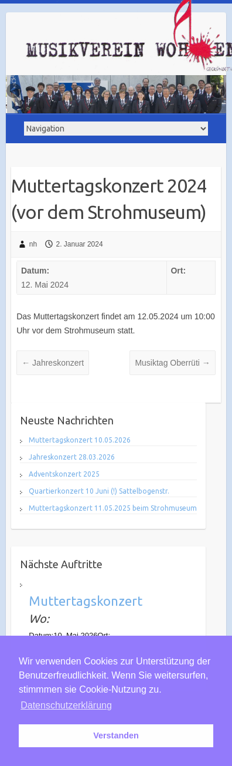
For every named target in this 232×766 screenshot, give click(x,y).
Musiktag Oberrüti (172, 362)
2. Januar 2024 (79, 244)
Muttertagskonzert (85, 600)
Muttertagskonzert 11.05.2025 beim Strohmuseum (113, 508)
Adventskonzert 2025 (64, 474)
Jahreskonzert (53, 362)
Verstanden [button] (116, 735)
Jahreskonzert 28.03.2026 (72, 457)
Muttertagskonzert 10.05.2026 (80, 440)
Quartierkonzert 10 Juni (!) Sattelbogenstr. (99, 491)
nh (33, 244)
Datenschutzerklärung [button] (66, 705)
